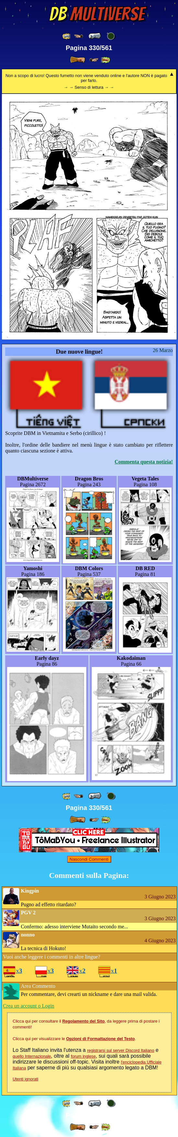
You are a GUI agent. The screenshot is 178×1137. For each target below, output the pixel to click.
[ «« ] (67, 36)
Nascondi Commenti (89, 859)
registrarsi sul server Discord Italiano (120, 1050)
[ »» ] (105, 60)
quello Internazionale (32, 1056)
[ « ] (94, 36)
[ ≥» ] (94, 60)
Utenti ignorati (25, 1079)
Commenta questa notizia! (143, 461)
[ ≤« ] (78, 36)
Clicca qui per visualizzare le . (74, 1038)
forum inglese (83, 1056)
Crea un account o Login (28, 1006)
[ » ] (77, 60)
